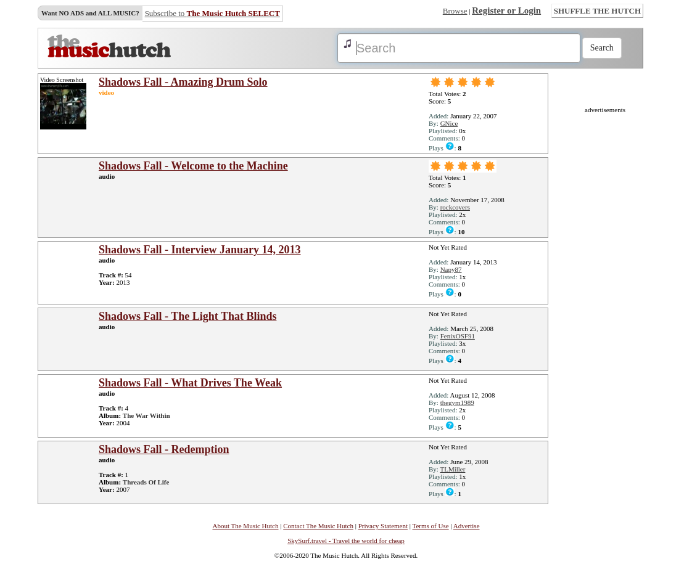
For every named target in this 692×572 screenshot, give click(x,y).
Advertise (466, 525)
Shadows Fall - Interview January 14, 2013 (200, 249)
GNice (449, 123)
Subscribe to (212, 13)
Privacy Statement (383, 525)
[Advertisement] (605, 298)
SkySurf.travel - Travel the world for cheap (346, 540)
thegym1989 (457, 402)
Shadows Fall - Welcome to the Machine (193, 166)
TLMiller (452, 469)
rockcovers (455, 207)
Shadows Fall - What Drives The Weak (190, 383)
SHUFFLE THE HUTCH (597, 10)
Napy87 (451, 269)
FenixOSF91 (457, 336)
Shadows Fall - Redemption (164, 449)
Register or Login (506, 10)
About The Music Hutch (245, 525)
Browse (455, 10)
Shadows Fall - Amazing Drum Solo (183, 82)
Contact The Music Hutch (318, 525)
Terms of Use (431, 525)
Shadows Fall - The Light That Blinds (187, 316)
